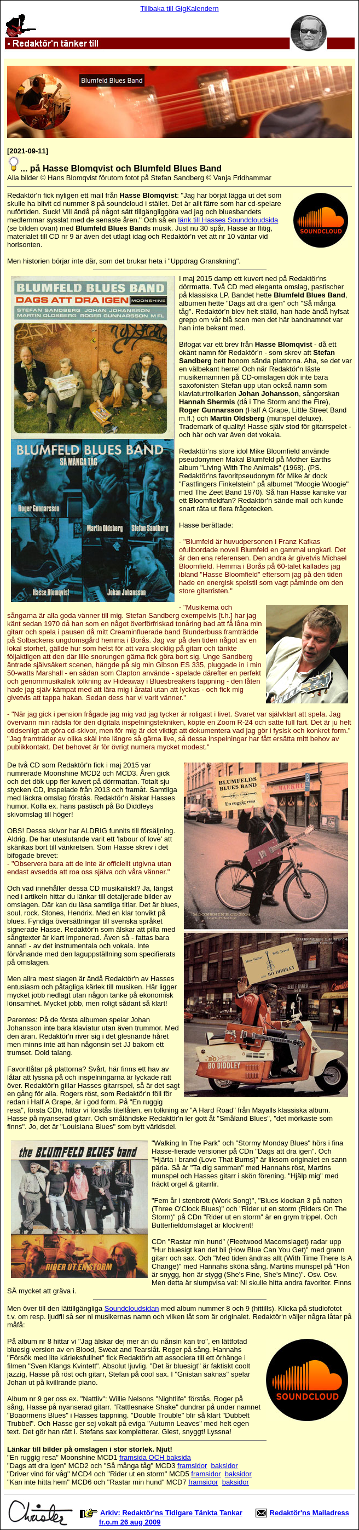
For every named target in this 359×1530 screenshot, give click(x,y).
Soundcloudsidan (132, 1308)
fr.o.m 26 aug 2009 (130, 1522)
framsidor (192, 1466)
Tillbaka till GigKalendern (179, 8)
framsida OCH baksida (155, 1457)
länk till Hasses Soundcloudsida (228, 220)
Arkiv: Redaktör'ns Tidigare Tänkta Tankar (171, 1513)
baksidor (224, 1466)
